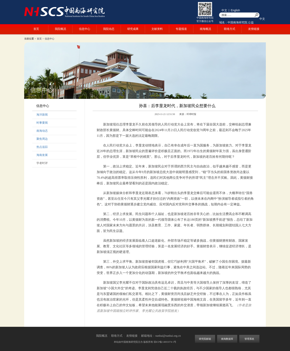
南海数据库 (227, 338)
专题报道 (181, 28)
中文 (224, 10)
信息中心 (84, 28)
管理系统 (249, 338)
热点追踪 (42, 146)
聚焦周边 (42, 138)
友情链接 (253, 28)
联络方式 (229, 28)
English (235, 10)
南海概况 (205, 28)
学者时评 (42, 163)
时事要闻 (42, 122)
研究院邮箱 (205, 338)
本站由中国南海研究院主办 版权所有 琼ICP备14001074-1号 (145, 342)
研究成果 (133, 28)
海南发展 (42, 155)
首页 (36, 28)
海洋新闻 (42, 114)
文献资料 (157, 28)
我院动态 (108, 28)
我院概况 (60, 28)
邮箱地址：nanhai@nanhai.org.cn (161, 335)
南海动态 (42, 130)
